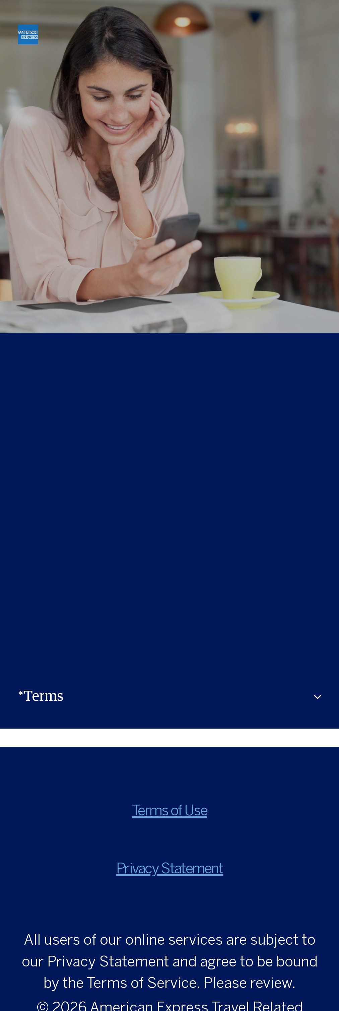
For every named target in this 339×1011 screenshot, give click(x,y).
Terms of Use (169, 811)
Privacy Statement (169, 869)
